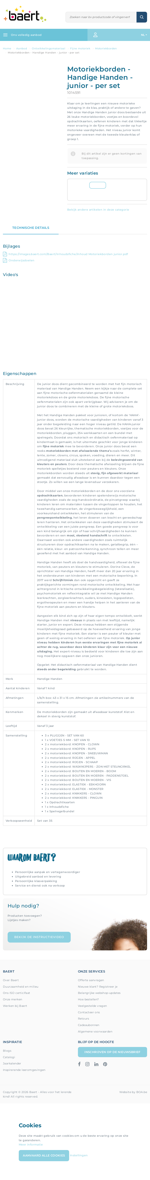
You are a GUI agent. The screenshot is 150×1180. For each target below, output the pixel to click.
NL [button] (143, 35)
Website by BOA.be (133, 1092)
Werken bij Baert (15, 1006)
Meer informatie (31, 1144)
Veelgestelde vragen (92, 1006)
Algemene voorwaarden (95, 1031)
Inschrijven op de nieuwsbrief (112, 1052)
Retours (83, 1018)
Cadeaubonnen (88, 1025)
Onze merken (12, 999)
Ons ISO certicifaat (16, 993)
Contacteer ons (89, 1012)
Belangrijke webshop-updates (99, 993)
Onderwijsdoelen (18, 260)
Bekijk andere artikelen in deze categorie (98, 209)
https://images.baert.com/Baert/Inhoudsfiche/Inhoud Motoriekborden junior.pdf (65, 254)
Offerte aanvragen (91, 980)
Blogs (7, 1050)
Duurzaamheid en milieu (20, 986)
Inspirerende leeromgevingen (24, 1070)
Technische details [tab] (30, 228)
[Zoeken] (101, 17)
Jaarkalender (12, 1063)
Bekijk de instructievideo (39, 937)
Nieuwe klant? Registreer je (98, 986)
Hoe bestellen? (88, 999)
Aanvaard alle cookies (44, 1155)
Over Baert (11, 980)
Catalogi (9, 1057)
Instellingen (79, 1155)
